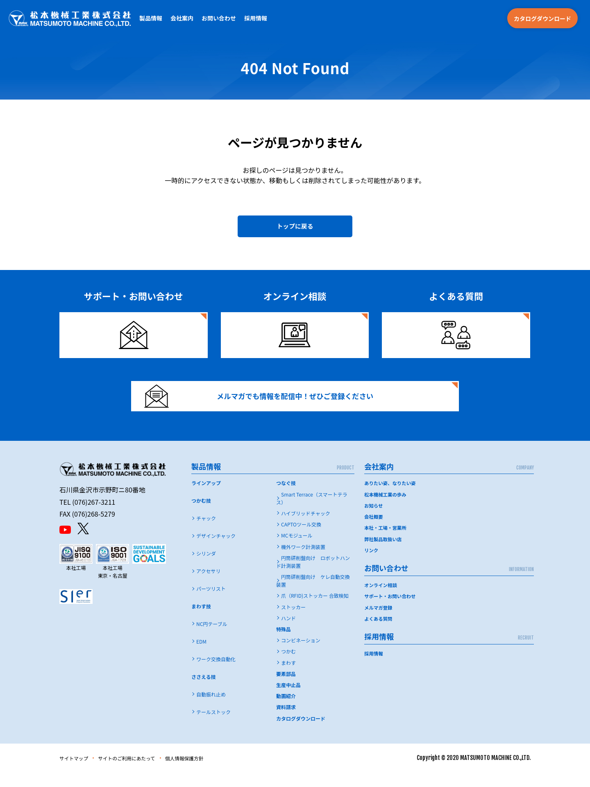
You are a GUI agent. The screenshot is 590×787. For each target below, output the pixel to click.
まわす (288, 677)
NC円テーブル (211, 638)
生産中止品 (288, 699)
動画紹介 (286, 710)
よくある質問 (379, 632)
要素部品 (286, 688)
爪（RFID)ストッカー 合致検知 (315, 610)
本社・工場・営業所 (386, 542)
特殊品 (283, 643)
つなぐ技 (286, 497)
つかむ (288, 666)
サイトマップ (76, 773)
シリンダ (206, 568)
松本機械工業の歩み (386, 509)
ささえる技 (203, 691)
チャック (206, 532)
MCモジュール (297, 550)
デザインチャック (216, 550)
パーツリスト (211, 603)
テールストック (213, 726)
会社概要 (374, 531)
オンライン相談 (381, 599)
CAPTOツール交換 (301, 538)
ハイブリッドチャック (305, 527)
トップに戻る (295, 229)
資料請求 (286, 722)
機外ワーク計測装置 (303, 561)
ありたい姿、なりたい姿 (391, 497)
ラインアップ (206, 497)
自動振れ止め (211, 708)
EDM (201, 656)
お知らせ (374, 520)
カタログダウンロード (542, 18)
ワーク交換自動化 (216, 673)
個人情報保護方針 (205, 773)
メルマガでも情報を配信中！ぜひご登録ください (269, 405)
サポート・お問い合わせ (391, 610)
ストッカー (293, 621)
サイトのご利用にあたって (138, 773)
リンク (371, 564)
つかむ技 (201, 515)
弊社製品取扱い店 (384, 553)
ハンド (288, 632)
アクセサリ (208, 585)
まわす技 (201, 620)
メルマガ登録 (379, 621)
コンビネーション (300, 654)
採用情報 (255, 18)
